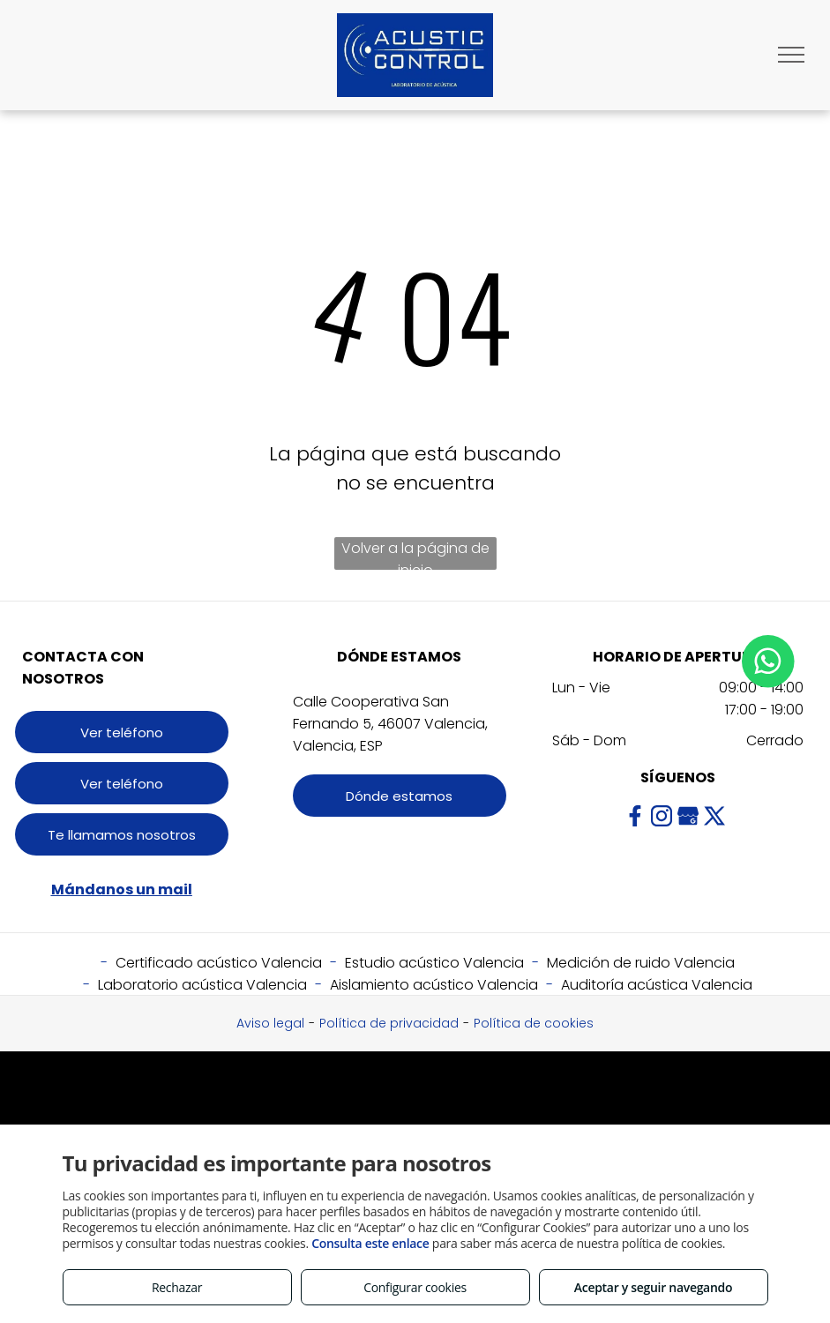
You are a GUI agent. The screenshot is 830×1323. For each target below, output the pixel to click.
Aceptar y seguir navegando (653, 1287)
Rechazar (177, 1287)
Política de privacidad (389, 1023)
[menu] (791, 55)
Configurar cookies (415, 1287)
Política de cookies (534, 1023)
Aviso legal (270, 1023)
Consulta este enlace (370, 1243)
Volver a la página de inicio (415, 554)
